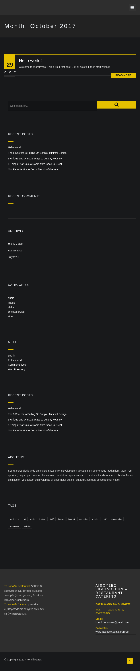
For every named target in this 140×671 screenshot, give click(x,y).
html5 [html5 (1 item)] (51, 519)
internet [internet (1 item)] (71, 519)
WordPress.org (16, 369)
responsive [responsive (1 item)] (14, 526)
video (11, 316)
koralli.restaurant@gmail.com (112, 622)
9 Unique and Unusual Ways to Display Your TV (35, 158)
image (11, 302)
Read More (123, 75)
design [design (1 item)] (42, 519)
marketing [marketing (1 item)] (83, 519)
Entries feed (15, 360)
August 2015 (15, 250)
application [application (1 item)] (14, 519)
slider (11, 307)
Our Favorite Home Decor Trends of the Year (33, 169)
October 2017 (16, 244)
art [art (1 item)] (25, 519)
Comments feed (17, 364)
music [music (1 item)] (95, 519)
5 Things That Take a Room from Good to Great (35, 164)
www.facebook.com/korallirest (112, 631)
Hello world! (30, 60)
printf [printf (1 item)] (104, 519)
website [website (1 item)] (27, 526)
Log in (11, 355)
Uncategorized (16, 311)
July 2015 (13, 257)
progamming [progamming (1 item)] (116, 519)
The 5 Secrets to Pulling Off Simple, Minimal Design (37, 152)
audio (11, 298)
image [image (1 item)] (61, 519)
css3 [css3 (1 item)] (32, 519)
